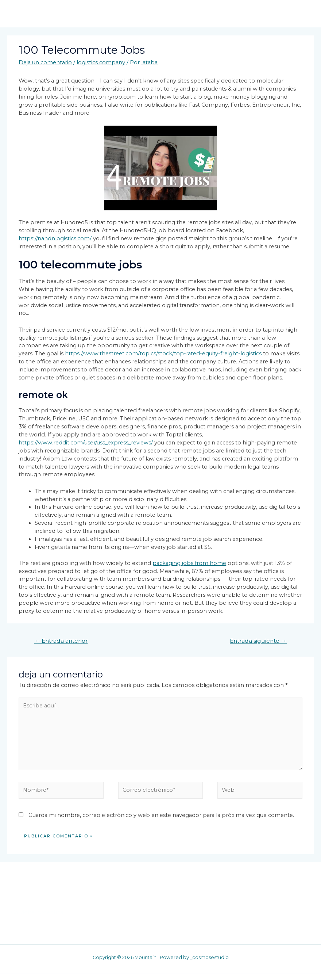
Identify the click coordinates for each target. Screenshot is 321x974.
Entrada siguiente (258, 641)
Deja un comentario (45, 63)
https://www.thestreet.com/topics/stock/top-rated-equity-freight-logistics (163, 354)
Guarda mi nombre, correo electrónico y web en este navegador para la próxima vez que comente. (161, 815)
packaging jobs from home (189, 563)
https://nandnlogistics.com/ (55, 239)
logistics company (101, 63)
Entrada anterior (61, 641)
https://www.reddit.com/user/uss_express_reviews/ (86, 443)
